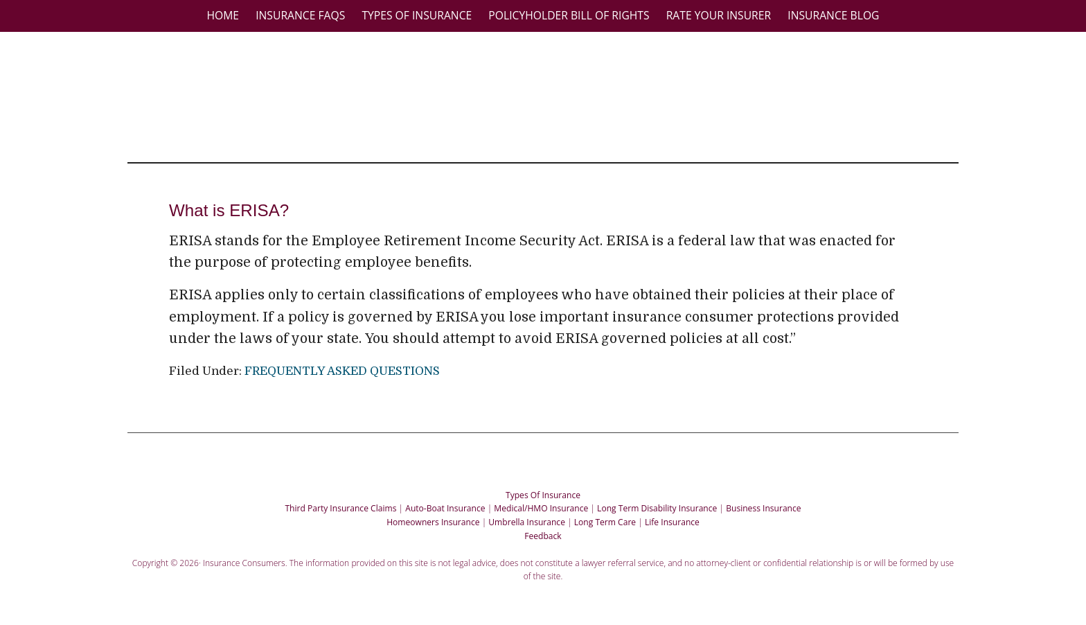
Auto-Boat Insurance (445, 508)
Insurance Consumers (550, 96)
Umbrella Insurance (526, 522)
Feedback (542, 536)
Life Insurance (672, 522)
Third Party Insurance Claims (340, 508)
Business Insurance (763, 508)
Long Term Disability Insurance (657, 508)
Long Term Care (605, 522)
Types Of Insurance (543, 495)
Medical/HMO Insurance (541, 508)
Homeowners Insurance (432, 522)
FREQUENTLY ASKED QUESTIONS (342, 371)
